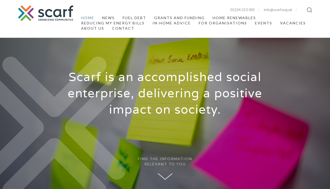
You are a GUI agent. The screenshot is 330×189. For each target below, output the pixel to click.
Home (87, 17)
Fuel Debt (134, 17)
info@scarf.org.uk (278, 9)
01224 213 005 (242, 9)
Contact (123, 28)
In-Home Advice (172, 23)
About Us (92, 28)
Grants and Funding (179, 17)
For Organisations (223, 23)
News (108, 17)
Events (263, 23)
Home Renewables (234, 17)
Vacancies (293, 23)
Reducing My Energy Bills (113, 23)
